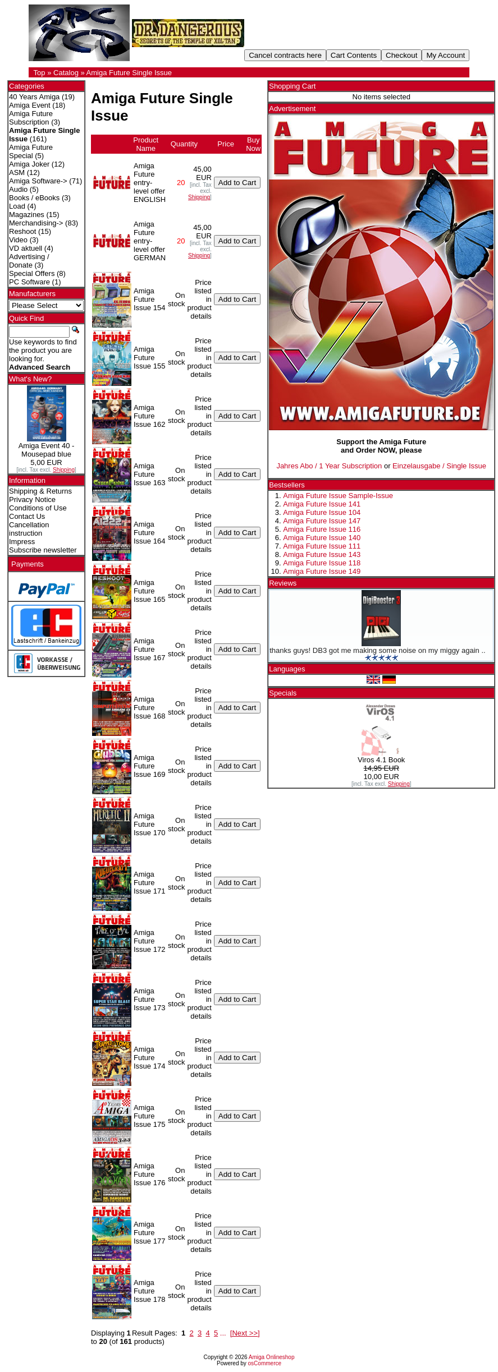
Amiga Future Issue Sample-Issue (338, 495)
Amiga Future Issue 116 (321, 529)
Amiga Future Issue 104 (321, 512)
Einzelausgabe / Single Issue (439, 466)
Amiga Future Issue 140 (321, 537)
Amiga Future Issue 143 (321, 554)
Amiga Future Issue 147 (321, 521)
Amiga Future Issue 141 (321, 504)
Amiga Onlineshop (272, 1357)
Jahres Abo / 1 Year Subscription (329, 466)
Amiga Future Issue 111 (321, 546)
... (223, 1333)
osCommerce (264, 1363)
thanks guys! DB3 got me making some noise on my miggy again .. (377, 650)
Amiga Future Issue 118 (321, 563)
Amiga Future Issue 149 (321, 571)
